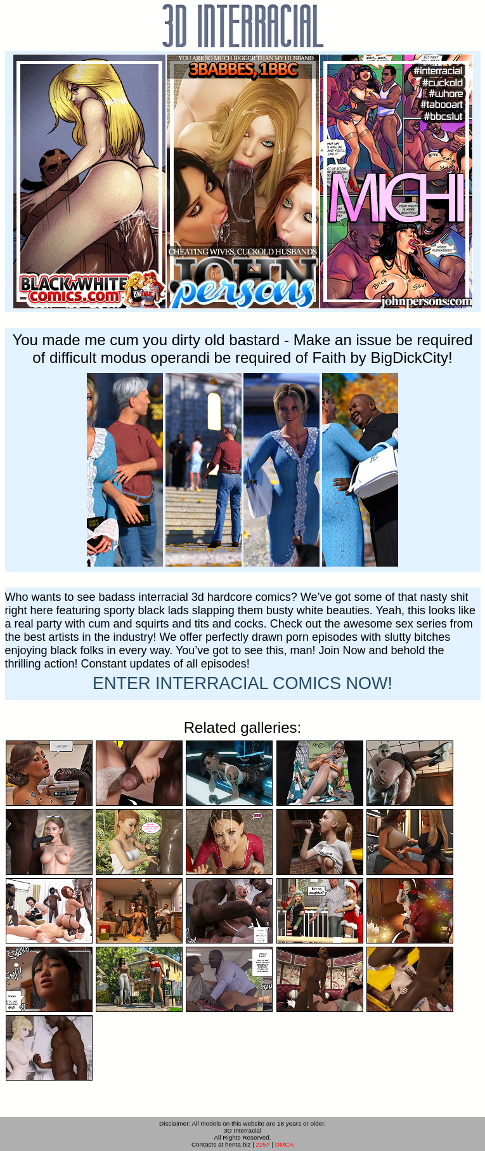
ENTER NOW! (242, 683)
